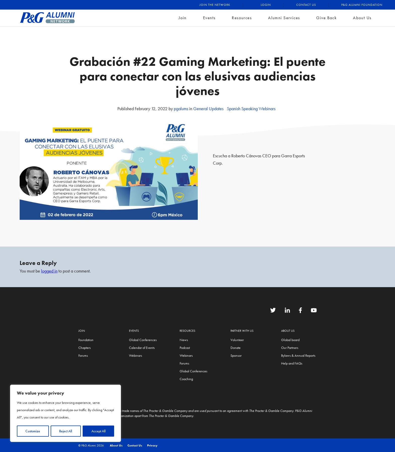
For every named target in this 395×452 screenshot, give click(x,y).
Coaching (186, 379)
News (184, 340)
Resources (242, 17)
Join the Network (215, 5)
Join (183, 17)
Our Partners (289, 347)
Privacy (152, 445)
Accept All (98, 431)
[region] (65, 413)
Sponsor (236, 355)
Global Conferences (143, 340)
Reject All (65, 431)
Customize (32, 431)
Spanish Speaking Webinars (251, 108)
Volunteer (237, 340)
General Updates (208, 108)
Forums (83, 355)
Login (266, 5)
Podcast (185, 347)
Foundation (85, 340)
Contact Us (306, 5)
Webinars (135, 355)
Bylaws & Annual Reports (298, 355)
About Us (362, 17)
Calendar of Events (142, 347)
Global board (290, 340)
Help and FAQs (291, 363)
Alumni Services (284, 17)
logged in (49, 271)
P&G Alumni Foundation (361, 5)
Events (209, 17)
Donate (236, 347)
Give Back (326, 17)
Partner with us (242, 331)
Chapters (84, 347)
